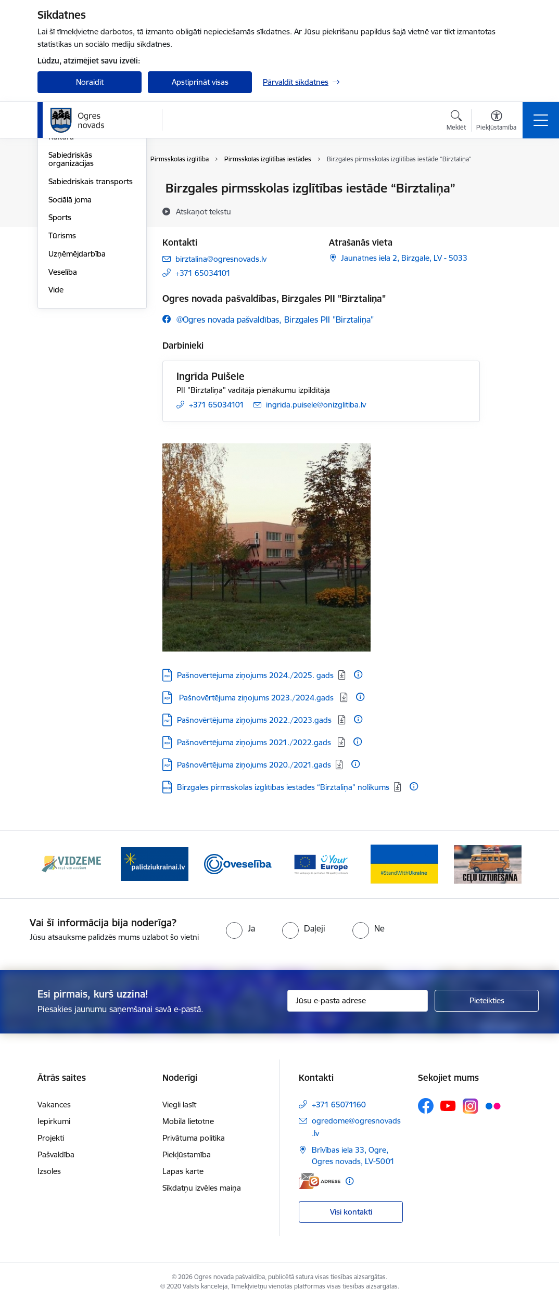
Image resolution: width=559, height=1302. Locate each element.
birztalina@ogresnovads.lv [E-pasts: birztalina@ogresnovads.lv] (220, 259)
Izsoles (49, 1171)
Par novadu (68, 189)
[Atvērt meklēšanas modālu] (456, 121)
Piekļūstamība (186, 1154)
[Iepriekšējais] (55, 864)
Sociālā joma (70, 324)
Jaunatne (64, 225)
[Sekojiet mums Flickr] (493, 1105)
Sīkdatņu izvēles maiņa (201, 1188)
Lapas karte (183, 1171)
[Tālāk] (504, 864)
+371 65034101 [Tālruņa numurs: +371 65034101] (203, 273)
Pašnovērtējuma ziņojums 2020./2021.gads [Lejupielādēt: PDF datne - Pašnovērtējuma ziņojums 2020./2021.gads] (254, 765)
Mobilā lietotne (188, 1121)
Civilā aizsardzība (77, 207)
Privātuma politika (193, 1138)
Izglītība (61, 243)
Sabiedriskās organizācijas (71, 283)
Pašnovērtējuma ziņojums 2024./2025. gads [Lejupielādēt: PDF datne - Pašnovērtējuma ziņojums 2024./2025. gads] (255, 675)
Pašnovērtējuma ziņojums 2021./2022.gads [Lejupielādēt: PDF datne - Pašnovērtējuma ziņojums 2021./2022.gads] (255, 742)
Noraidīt (90, 82)
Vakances (54, 1104)
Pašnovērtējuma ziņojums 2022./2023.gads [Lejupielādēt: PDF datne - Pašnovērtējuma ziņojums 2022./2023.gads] (255, 720)
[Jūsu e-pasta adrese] (357, 1001)
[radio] (240, 928)
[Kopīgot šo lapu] (507, 210)
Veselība (62, 396)
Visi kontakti (351, 1212)
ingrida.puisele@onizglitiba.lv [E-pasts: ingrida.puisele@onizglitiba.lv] (316, 405)
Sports (59, 342)
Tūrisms (62, 360)
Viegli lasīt (179, 1104)
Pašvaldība (55, 1154)
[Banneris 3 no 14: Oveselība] (238, 864)
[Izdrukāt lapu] (507, 184)
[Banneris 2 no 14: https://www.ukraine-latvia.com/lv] (154, 864)
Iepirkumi (53, 1121)
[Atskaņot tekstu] (203, 211)
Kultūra (61, 261)
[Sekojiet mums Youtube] (448, 1105)
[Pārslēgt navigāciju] (541, 120)
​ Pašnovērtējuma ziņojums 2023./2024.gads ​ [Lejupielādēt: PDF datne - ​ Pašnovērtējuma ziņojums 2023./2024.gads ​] (256, 698)
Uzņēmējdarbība (77, 378)
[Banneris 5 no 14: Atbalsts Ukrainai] (404, 864)
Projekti (50, 1138)
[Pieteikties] (487, 1001)
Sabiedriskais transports (90, 306)
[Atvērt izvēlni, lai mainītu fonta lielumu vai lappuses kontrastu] (496, 121)
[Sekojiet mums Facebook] (426, 1106)
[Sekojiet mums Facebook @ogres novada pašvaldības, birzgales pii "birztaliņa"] (268, 319)
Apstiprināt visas (200, 82)
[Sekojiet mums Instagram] (470, 1106)
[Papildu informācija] (358, 674)
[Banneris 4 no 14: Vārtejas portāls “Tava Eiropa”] (321, 864)
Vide (55, 414)
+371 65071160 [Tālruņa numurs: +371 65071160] (339, 1104)
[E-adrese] (319, 1181)
